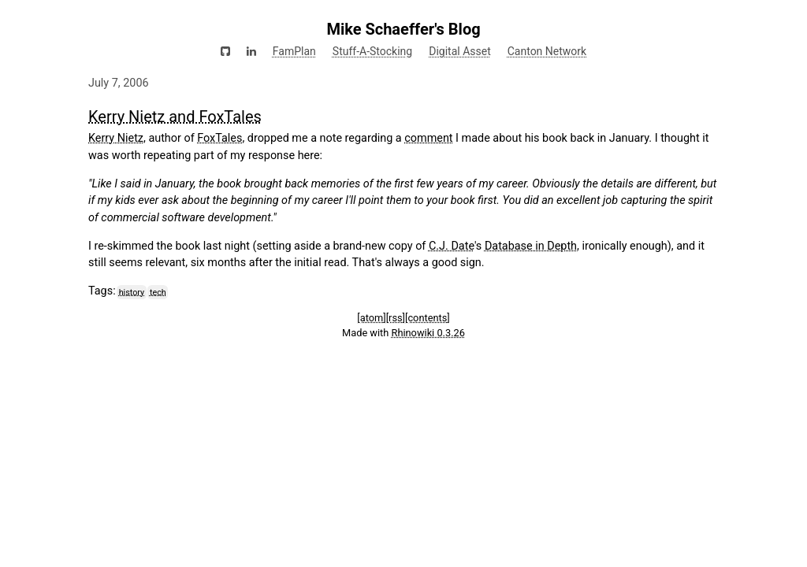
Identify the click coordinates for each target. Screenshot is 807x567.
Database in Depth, (532, 246)
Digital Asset (460, 51)
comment (428, 138)
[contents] (427, 318)
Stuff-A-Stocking (372, 51)
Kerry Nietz (115, 138)
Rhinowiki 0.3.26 (428, 333)
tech (158, 292)
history (132, 292)
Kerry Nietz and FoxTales (175, 116)
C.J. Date (451, 246)
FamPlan (294, 51)
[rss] (395, 318)
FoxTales (219, 138)
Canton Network (547, 51)
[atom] (371, 318)
